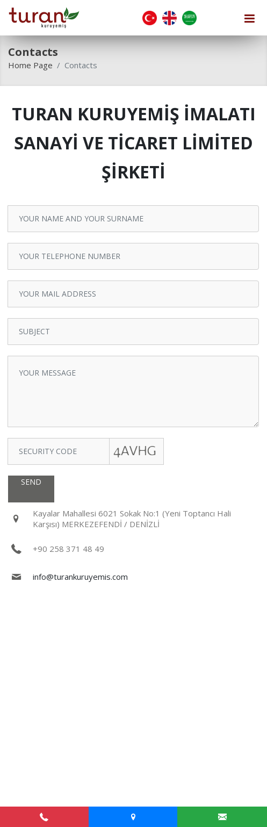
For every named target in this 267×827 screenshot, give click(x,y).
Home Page (30, 65)
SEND (31, 482)
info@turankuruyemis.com (80, 576)
